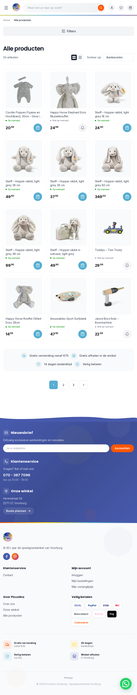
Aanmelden (122, 448)
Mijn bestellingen (82, 581)
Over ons (9, 603)
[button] (126, 684)
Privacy (68, 677)
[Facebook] (6, 556)
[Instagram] (15, 556)
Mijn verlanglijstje (82, 586)
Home (6, 20)
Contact (8, 575)
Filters (68, 31)
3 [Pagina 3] (73, 385)
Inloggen (77, 575)
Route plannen (18, 510)
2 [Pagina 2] (63, 385)
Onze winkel (11, 609)
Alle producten (12, 615)
